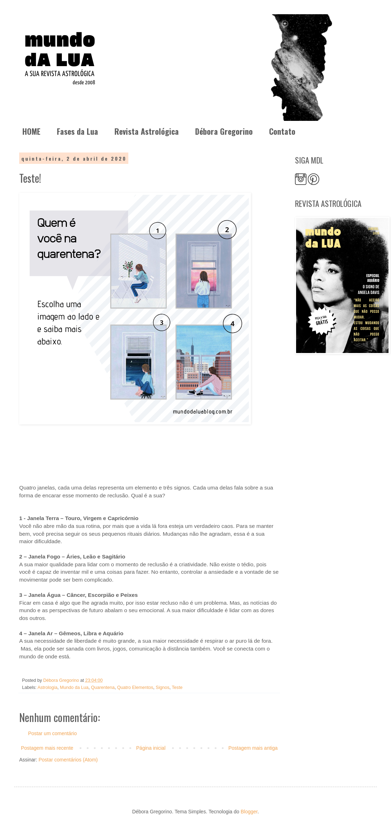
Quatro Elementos (135, 687)
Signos (163, 687)
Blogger (249, 811)
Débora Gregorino (224, 131)
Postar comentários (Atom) (68, 760)
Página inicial (151, 748)
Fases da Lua (77, 131)
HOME (31, 131)
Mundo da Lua (74, 687)
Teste (177, 687)
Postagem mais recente (47, 748)
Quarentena (103, 687)
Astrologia (47, 687)
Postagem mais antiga (253, 748)
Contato (282, 131)
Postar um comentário (52, 733)
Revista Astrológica (146, 131)
